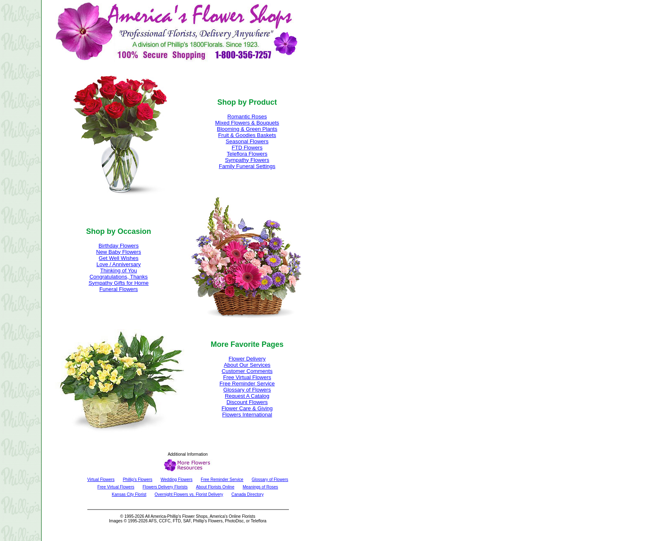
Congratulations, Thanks (118, 277)
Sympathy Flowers (247, 160)
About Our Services (247, 365)
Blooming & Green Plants (247, 129)
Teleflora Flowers (247, 154)
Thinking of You (118, 270)
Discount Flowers (247, 402)
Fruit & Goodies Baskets (247, 135)
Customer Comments (247, 371)
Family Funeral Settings (247, 166)
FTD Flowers (247, 147)
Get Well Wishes (119, 258)
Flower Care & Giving (247, 408)
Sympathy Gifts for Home (119, 283)
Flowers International (247, 414)
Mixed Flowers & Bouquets (247, 123)
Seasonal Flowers (247, 141)
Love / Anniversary (118, 264)
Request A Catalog (247, 396)
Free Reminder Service (247, 383)
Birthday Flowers (119, 246)
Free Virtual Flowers (247, 377)
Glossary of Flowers (247, 390)
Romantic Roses (247, 116)
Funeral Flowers (118, 289)
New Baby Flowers (118, 252)
